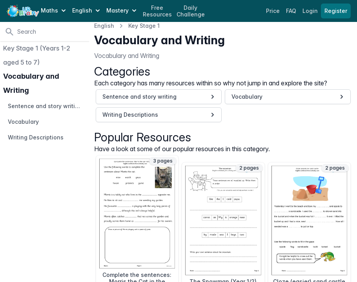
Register (335, 10)
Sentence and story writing (159, 97)
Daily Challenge (191, 11)
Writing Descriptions (159, 115)
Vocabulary (288, 97)
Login (310, 10)
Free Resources (157, 11)
